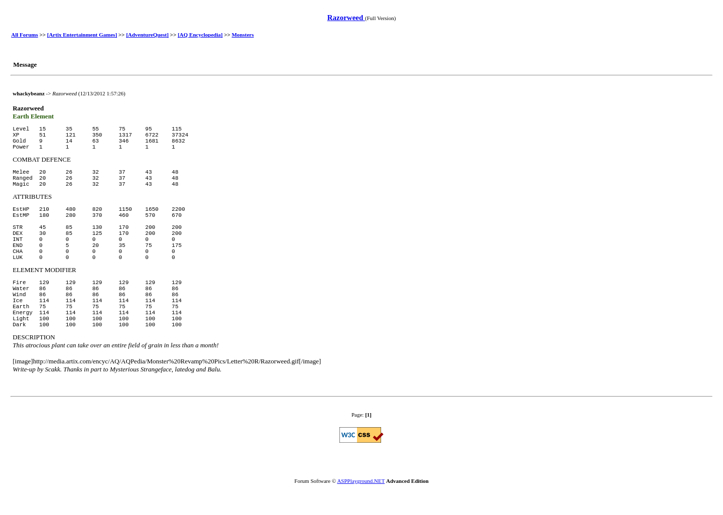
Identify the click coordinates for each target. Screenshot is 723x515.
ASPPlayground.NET (361, 481)
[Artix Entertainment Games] (82, 35)
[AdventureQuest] (147, 35)
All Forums (24, 35)
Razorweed (346, 18)
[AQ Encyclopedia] (200, 35)
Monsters (242, 35)
